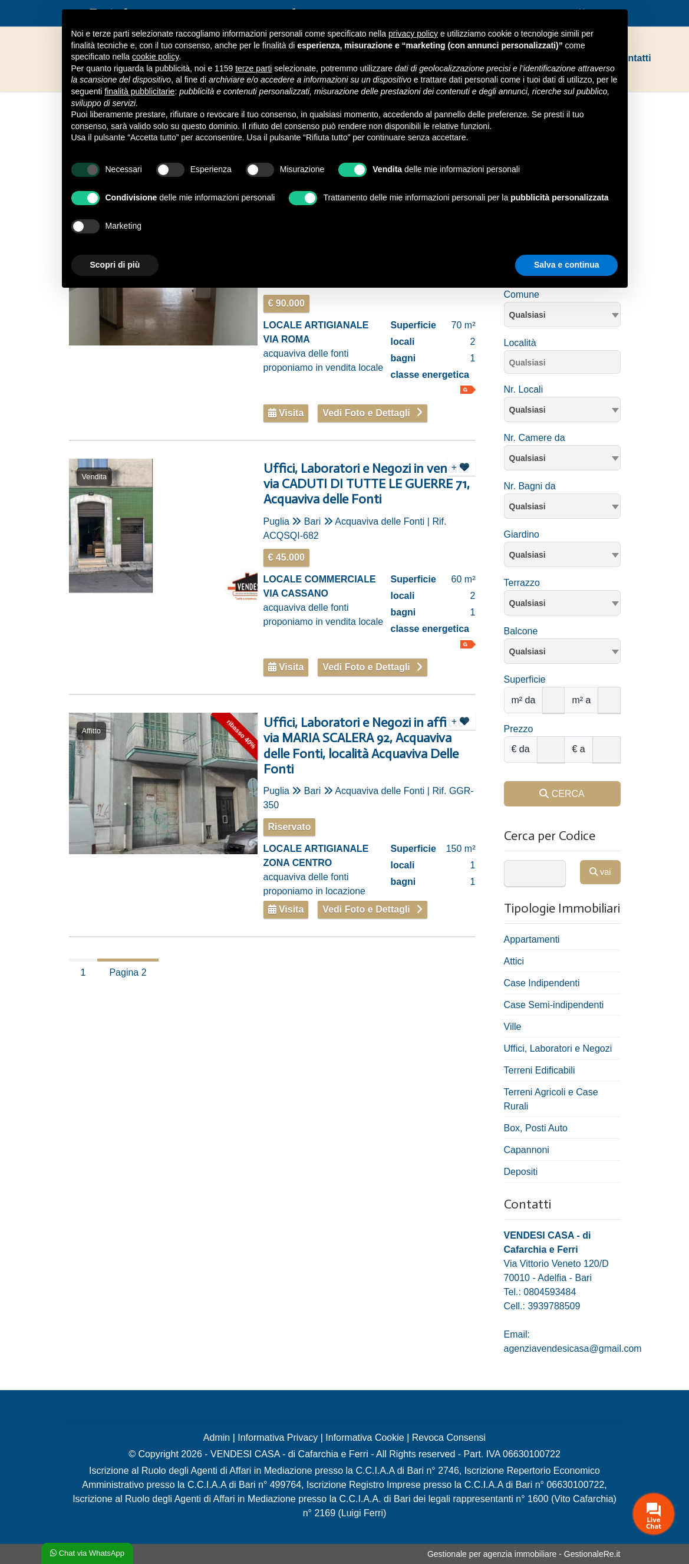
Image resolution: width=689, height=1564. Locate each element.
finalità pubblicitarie (139, 91)
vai (600, 872)
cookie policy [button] (155, 56)
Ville (513, 1027)
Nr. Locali (523, 389)
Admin (216, 1438)
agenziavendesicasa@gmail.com (573, 1349)
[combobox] (562, 314)
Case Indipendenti (542, 983)
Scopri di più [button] (115, 264)
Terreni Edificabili (539, 1070)
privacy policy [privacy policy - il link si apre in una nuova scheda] (413, 33)
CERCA (561, 794)
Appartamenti (532, 939)
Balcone (521, 631)
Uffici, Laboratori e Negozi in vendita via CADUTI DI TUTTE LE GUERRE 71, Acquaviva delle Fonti (366, 484)
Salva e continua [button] (566, 264)
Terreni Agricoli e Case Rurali (551, 1099)
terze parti (253, 68)
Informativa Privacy (278, 1438)
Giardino (521, 534)
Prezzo (518, 729)
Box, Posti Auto (536, 1128)
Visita (286, 413)
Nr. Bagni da (530, 486)
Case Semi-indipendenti (554, 1005)
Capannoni (526, 1150)
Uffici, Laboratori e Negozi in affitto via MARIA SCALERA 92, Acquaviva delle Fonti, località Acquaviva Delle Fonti (364, 746)
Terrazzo (522, 583)
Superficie (525, 679)
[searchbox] (565, 364)
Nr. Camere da (534, 438)
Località (520, 343)
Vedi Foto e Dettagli (366, 413)
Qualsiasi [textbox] (527, 315)
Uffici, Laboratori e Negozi (558, 1048)
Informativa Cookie (364, 1438)
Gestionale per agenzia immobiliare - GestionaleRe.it (524, 1554)
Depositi (521, 1172)
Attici (514, 961)
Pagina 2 (127, 972)
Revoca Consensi (449, 1438)
